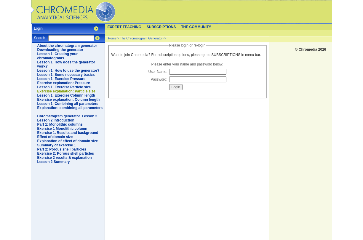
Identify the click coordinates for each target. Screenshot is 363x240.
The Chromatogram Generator (141, 38)
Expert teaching (124, 27)
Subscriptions (161, 27)
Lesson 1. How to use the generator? (68, 70)
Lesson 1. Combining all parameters (67, 104)
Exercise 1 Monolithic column (62, 129)
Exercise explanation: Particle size (66, 91)
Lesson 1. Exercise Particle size (64, 87)
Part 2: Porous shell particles (61, 149)
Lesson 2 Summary (53, 162)
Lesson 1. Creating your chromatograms (57, 56)
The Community (196, 27)
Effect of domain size (55, 137)
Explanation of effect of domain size (67, 141)
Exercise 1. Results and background (67, 133)
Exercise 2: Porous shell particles (65, 153)
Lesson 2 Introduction (55, 120)
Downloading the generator (60, 50)
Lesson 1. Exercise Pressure (61, 79)
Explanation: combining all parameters (70, 108)
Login (38, 26)
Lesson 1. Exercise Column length (66, 95)
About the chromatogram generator (67, 46)
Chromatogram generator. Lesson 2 (67, 116)
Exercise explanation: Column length (68, 99)
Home (112, 38)
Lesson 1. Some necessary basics (66, 75)
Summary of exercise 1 (56, 145)
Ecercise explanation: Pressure (63, 83)
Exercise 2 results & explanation (64, 158)
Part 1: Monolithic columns (60, 124)
